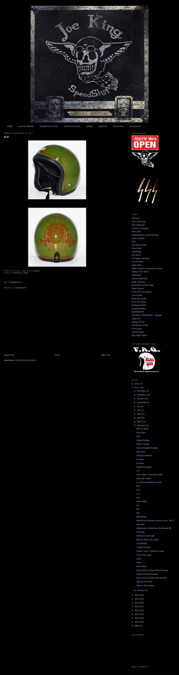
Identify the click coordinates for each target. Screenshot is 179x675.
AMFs (138, 559)
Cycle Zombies (138, 238)
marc (26, 273)
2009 (137, 622)
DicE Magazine (138, 225)
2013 (137, 606)
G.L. (138, 505)
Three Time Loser (143, 555)
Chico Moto (136, 248)
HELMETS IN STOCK (49, 126)
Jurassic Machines (139, 278)
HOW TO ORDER (26, 126)
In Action (140, 459)
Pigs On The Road (144, 582)
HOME (10, 126)
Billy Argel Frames (139, 335)
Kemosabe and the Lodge (143, 285)
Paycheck (140, 452)
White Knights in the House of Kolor (147, 268)
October (140, 399)
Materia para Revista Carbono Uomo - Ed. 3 (155, 520)
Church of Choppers (140, 228)
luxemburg (17, 273)
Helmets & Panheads (145, 536)
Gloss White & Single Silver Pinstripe (152, 570)
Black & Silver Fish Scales (147, 540)
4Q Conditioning (138, 221)
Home (57, 355)
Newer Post (9, 355)
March (140, 421)
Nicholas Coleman (144, 455)
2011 (137, 614)
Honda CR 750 (138, 322)
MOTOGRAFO (138, 312)
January (140, 590)
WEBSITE (102, 126)
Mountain (140, 524)
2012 (137, 610)
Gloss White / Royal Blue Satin (149, 475)
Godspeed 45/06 (139, 305)
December (141, 391)
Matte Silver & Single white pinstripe (151, 578)
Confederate (141, 543)
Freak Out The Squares (142, 292)
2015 (137, 599)
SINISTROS (118, 126)
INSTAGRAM (134, 126)
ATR (133, 242)
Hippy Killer (136, 265)
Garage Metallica (139, 309)
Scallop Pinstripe (143, 547)
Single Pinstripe (143, 440)
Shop (138, 562)
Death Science (138, 288)
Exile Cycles (137, 329)
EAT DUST (136, 255)
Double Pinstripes (143, 467)
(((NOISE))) (136, 252)
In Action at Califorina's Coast (148, 482)
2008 (137, 626)
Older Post (105, 355)
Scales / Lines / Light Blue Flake (150, 551)
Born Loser (136, 231)
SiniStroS (136, 218)
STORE (89, 126)
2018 (137, 384)
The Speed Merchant (141, 258)
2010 (137, 618)
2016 (137, 595)
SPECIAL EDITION (72, 126)
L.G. (138, 471)
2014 (137, 603)
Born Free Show (139, 302)
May (139, 414)
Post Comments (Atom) (26, 360)
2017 (137, 387)
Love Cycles (137, 295)
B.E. (138, 509)
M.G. (138, 436)
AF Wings (140, 532)
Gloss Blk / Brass (143, 478)
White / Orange (142, 444)
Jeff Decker (136, 275)
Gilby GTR (136, 319)
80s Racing (141, 517)
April (139, 418)
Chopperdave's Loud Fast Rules (145, 235)
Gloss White (141, 501)
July (139, 406)
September (142, 402)
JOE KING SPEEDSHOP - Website (147, 315)
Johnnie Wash (138, 332)
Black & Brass (142, 429)
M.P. (6, 137)
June (139, 410)
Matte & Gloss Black (145, 585)
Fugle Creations (138, 282)
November (141, 395)
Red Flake (140, 432)
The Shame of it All (140, 325)
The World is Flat (139, 245)
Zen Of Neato (137, 262)
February (141, 425)
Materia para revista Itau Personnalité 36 (153, 528)
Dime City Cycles (139, 298)
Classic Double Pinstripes (147, 448)
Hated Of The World (140, 272)
